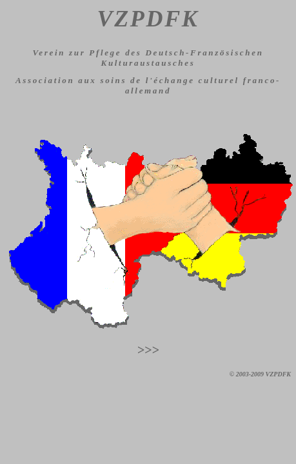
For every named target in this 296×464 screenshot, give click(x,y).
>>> (148, 350)
